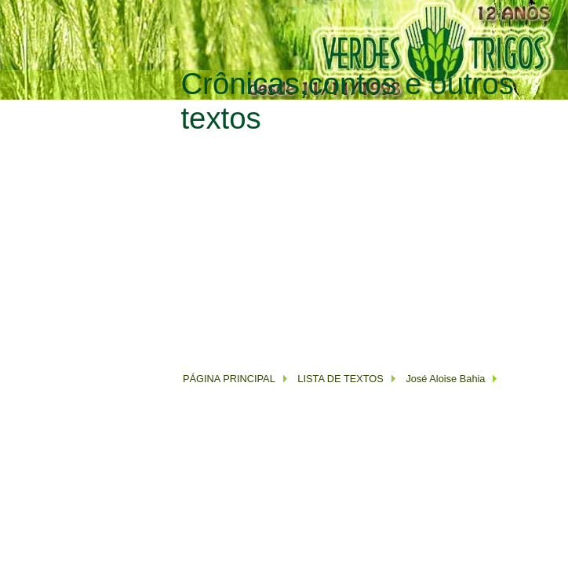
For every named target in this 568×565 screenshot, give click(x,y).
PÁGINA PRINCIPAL (229, 379)
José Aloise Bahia (445, 379)
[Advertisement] (364, 245)
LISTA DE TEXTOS (339, 379)
